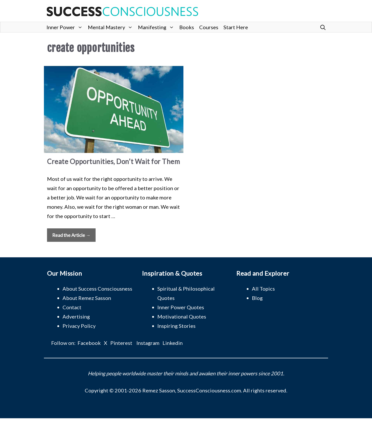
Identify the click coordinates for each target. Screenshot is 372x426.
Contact (72, 307)
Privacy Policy (79, 326)
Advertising (76, 316)
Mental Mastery (111, 27)
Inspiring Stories (176, 326)
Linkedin (172, 343)
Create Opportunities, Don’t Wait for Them (113, 161)
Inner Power (66, 27)
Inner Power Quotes (180, 307)
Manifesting (157, 27)
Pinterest (121, 343)
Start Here (235, 27)
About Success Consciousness (97, 288)
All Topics (263, 288)
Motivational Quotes (181, 316)
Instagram (147, 343)
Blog (257, 298)
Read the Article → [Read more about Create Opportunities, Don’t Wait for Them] (71, 235)
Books (186, 27)
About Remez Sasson (87, 298)
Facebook (89, 343)
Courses (208, 27)
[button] (323, 27)
